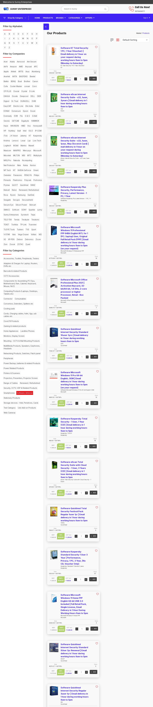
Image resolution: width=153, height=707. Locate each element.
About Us (121, 669)
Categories (48, 681)
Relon (14, 239)
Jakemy (17, 165)
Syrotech (25, 273)
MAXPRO (24, 185)
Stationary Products (12, 500)
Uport (6, 298)
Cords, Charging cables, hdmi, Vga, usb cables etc (18, 393)
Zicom (6, 313)
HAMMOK (27, 145)
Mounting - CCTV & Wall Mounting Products (18, 426)
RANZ (24, 234)
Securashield (27, 254)
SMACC (16, 264)
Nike (19, 204)
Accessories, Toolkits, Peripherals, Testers (18, 333)
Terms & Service (87, 681)
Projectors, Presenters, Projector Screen (17, 471)
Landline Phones (11, 415)
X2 (31, 303)
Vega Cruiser (9, 303)
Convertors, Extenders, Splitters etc (17, 381)
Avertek (7, 86)
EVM (30, 135)
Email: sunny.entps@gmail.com (132, 681)
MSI (14, 194)
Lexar (6, 175)
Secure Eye (8, 259)
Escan (13, 135)
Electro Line (18, 125)
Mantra (23, 180)
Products (146, 33)
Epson (6, 135)
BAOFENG (23, 86)
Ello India (29, 125)
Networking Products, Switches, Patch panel (17, 441)
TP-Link (16, 288)
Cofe (22, 96)
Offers (45, 686)
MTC (20, 194)
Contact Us (122, 673)
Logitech (7, 180)
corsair (20, 101)
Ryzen (6, 249)
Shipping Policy (87, 669)
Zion (13, 313)
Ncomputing (27, 199)
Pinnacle (14, 224)
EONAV (13, 130)
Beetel (6, 91)
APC (20, 76)
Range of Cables (11, 478)
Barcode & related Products (15, 347)
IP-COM (19, 160)
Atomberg (29, 81)
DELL (16, 115)
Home (37, 18)
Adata (12, 66)
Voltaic (19, 303)
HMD (23, 150)
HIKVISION (14, 150)
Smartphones (9, 495)
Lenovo (26, 170)
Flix (5, 140)
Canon (15, 96)
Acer (6, 66)
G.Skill (18, 140)
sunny (21, 269)
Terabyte (7, 283)
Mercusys (8, 190)
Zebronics (24, 308)
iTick (26, 160)
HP (16, 155)
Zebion (15, 308)
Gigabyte (17, 145)
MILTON (7, 194)
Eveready (22, 135)
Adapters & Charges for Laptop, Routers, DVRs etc (17, 341)
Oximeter (7, 219)
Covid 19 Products (11, 400)
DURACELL (17, 120)
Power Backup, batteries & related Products (18, 453)
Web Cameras (9, 522)
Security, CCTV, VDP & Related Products (16, 488)
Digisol (29, 115)
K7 (24, 165)
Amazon (25, 71)
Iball (30, 155)
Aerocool (21, 66)
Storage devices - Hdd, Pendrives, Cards (18, 506)
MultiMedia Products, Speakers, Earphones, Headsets (17, 433)
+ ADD (83, 78)
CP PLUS (7, 106)
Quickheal (16, 234)
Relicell (7, 239)
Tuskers (20, 293)
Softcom (24, 264)
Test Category (10, 513)
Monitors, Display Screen (14, 420)
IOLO (11, 160)
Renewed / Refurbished (14, 244)
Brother (7, 96)
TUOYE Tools (9, 293)
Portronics (17, 229)
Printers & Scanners (12, 465)
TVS (27, 293)
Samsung (15, 249)
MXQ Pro (7, 199)
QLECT (6, 234)
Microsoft (18, 190)
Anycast (13, 76)
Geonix (26, 140)
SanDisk (24, 249)
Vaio (21, 298)
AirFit (17, 71)
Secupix (16, 254)
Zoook (19, 313)
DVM (26, 120)
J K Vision (8, 165)
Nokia (25, 204)
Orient (21, 214)
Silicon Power (21, 259)
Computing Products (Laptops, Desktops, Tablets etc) (16, 368)
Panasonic (17, 219)
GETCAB (7, 145)
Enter (6, 130)
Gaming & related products (15, 405)
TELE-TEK (14, 278)
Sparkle (14, 269)
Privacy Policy (86, 677)
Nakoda (16, 199)
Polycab (7, 229)
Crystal (24, 106)
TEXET (26, 283)
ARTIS (13, 81)
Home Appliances (11, 410)
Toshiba (7, 288)
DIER (23, 115)
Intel (5, 160)
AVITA (14, 86)
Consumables (20, 375)
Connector (8, 375)
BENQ (21, 91)
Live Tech (20, 175)
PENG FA (28, 219)
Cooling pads (9, 388)
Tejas (6, 278)
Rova (28, 244)
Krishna (18, 170)
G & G (11, 140)
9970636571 (140, 11)
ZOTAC (28, 313)
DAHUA (14, 111)
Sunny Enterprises (11, 273)
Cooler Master (10, 101)
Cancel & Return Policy (91, 673)
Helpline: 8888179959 (127, 677)
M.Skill (15, 180)
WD (25, 303)
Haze (6, 150)
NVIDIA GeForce (10, 214)
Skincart (7, 264)
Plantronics (25, 224)
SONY (6, 269)
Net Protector (9, 204)
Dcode (22, 111)
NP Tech (15, 209)
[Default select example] (135, 39)
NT (22, 209)
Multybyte (28, 194)
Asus (20, 81)
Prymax (26, 229)
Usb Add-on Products (13, 517)
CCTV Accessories (11, 352)
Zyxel (6, 318)
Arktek (6, 81)
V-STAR (14, 298)
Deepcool (8, 115)
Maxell (6, 185)
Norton (6, 209)
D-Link (6, 111)
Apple (27, 76)
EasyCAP (7, 125)
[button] (61, 18)
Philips (6, 224)
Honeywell (8, 155)
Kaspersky (8, 170)
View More (94, 644)
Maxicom (15, 185)
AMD (6, 76)
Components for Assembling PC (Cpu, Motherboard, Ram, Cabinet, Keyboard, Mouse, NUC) (18, 360)
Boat (27, 91)
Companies (48, 677)
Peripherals (8, 448)
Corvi (28, 101)
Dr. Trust (7, 120)
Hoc (29, 150)
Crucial (16, 106)
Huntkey (22, 155)
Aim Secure (8, 71)
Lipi (12, 175)
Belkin (13, 91)
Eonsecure (22, 130)
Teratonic (17, 283)
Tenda (23, 278)
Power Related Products (14, 460)
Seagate (7, 254)
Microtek (27, 190)
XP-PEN (7, 308)
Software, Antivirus (24, 495)
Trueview (25, 288)
